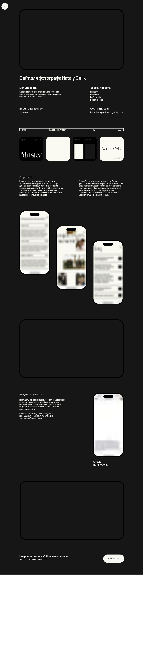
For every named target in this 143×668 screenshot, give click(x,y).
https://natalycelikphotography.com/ (106, 112)
